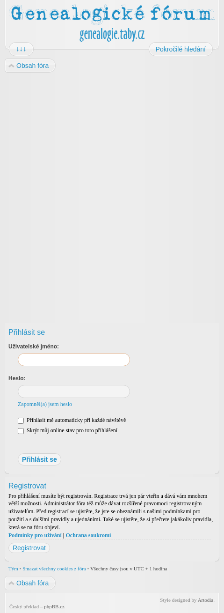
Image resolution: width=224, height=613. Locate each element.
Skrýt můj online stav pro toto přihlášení (67, 430)
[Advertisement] (111, 194)
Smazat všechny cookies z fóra (54, 568)
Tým (13, 568)
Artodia (206, 600)
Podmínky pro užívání (35, 535)
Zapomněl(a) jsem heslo (45, 404)
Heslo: (17, 378)
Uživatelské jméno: (33, 346)
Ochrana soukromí (88, 535)
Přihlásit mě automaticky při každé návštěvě (72, 420)
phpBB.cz (54, 606)
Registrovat (29, 548)
